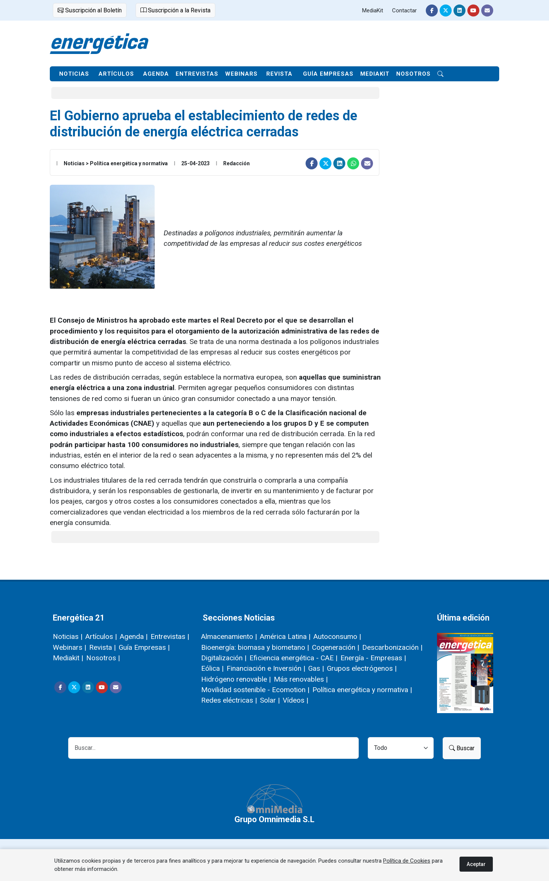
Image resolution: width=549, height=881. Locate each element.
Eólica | (212, 668)
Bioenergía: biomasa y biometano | (255, 647)
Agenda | (134, 636)
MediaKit (372, 10)
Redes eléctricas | (229, 700)
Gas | (316, 668)
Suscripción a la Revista (175, 10)
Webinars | (69, 647)
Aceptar (476, 864)
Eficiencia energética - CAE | (293, 658)
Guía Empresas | (144, 647)
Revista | (102, 647)
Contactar (404, 10)
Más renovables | (301, 679)
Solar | (270, 700)
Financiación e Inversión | (266, 668)
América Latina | (285, 636)
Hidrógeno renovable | (236, 679)
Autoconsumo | (337, 636)
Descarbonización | (392, 647)
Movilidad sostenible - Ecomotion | (255, 689)
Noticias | (67, 636)
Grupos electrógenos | (362, 668)
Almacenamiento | (229, 636)
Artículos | (101, 636)
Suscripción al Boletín (90, 10)
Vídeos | (295, 700)
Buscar (461, 748)
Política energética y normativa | (362, 689)
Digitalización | (223, 658)
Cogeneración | (335, 647)
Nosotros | (103, 658)
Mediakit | (68, 658)
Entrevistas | (170, 636)
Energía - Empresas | (373, 658)
